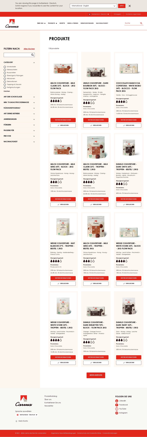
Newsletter (48, 406)
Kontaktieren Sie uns (52, 403)
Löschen (7, 91)
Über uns (47, 400)
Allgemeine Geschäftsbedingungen (63, 433)
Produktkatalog (50, 396)
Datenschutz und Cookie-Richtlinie (89, 433)
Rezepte (62, 23)
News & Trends (72, 23)
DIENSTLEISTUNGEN (87, 23)
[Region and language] (93, 6)
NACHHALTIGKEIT (102, 23)
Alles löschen (29, 49)
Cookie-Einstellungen (110, 433)
